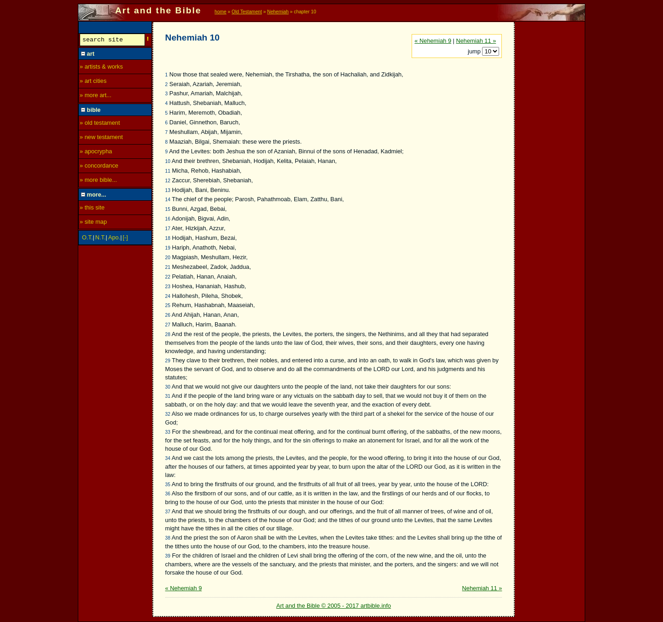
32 (167, 414)
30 (167, 386)
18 (167, 238)
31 (167, 396)
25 (167, 305)
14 (167, 199)
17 (167, 228)
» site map (93, 223)
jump (475, 51)
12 (167, 180)
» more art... (95, 96)
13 (167, 190)
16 (167, 218)
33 (167, 432)
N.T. (100, 238)
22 (167, 276)
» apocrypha (96, 152)
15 (167, 209)
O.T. (87, 238)
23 (167, 286)
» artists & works (101, 67)
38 (167, 538)
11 (167, 171)
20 (167, 257)
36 (167, 493)
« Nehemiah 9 (432, 40)
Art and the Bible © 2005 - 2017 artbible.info (333, 605)
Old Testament (247, 11)
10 (167, 161)
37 (167, 511)
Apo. (114, 238)
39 (167, 555)
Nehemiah (278, 11)
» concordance (99, 166)
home (221, 11)
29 (167, 360)
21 (167, 267)
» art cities (93, 82)
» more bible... (98, 181)
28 (167, 334)
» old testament (100, 124)
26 (167, 315)
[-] (125, 238)
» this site (92, 208)
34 (167, 458)
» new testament (101, 138)
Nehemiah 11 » (476, 40)
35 (167, 484)
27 (167, 324)
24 (167, 296)
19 (167, 247)
